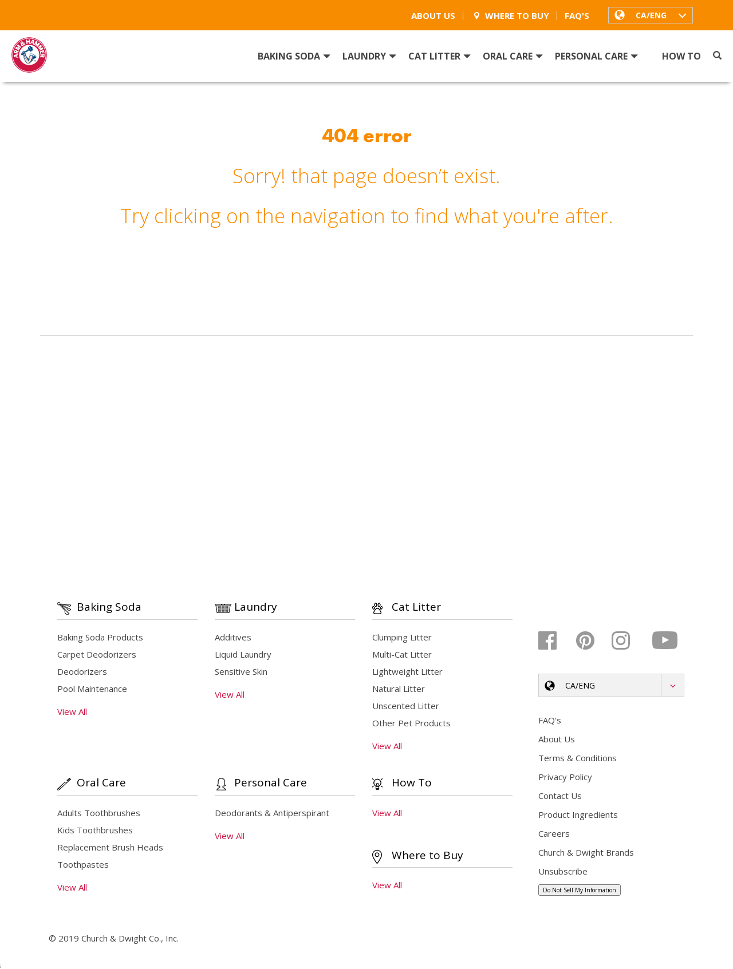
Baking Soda (294, 56)
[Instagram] (629, 640)
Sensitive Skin (241, 671)
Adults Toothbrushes (98, 812)
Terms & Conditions (577, 758)
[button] (650, 14)
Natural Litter (398, 688)
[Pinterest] (592, 640)
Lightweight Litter (407, 671)
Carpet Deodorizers (96, 654)
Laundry (369, 56)
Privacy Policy (565, 776)
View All (72, 711)
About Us (433, 15)
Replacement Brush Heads (110, 847)
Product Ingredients (578, 814)
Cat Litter (439, 56)
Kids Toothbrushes (95, 830)
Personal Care (596, 56)
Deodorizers (82, 671)
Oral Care (513, 56)
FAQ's (577, 15)
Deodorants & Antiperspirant (272, 812)
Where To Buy (510, 15)
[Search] (717, 55)
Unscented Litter (405, 705)
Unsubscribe (563, 871)
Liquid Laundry (243, 654)
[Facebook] (555, 640)
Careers (554, 833)
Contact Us (560, 795)
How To (681, 56)
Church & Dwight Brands (586, 852)
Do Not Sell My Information (579, 890)
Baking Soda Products (100, 637)
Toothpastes (83, 864)
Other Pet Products (411, 723)
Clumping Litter (402, 637)
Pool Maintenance (92, 688)
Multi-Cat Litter (402, 654)
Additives (233, 637)
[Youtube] (665, 640)
